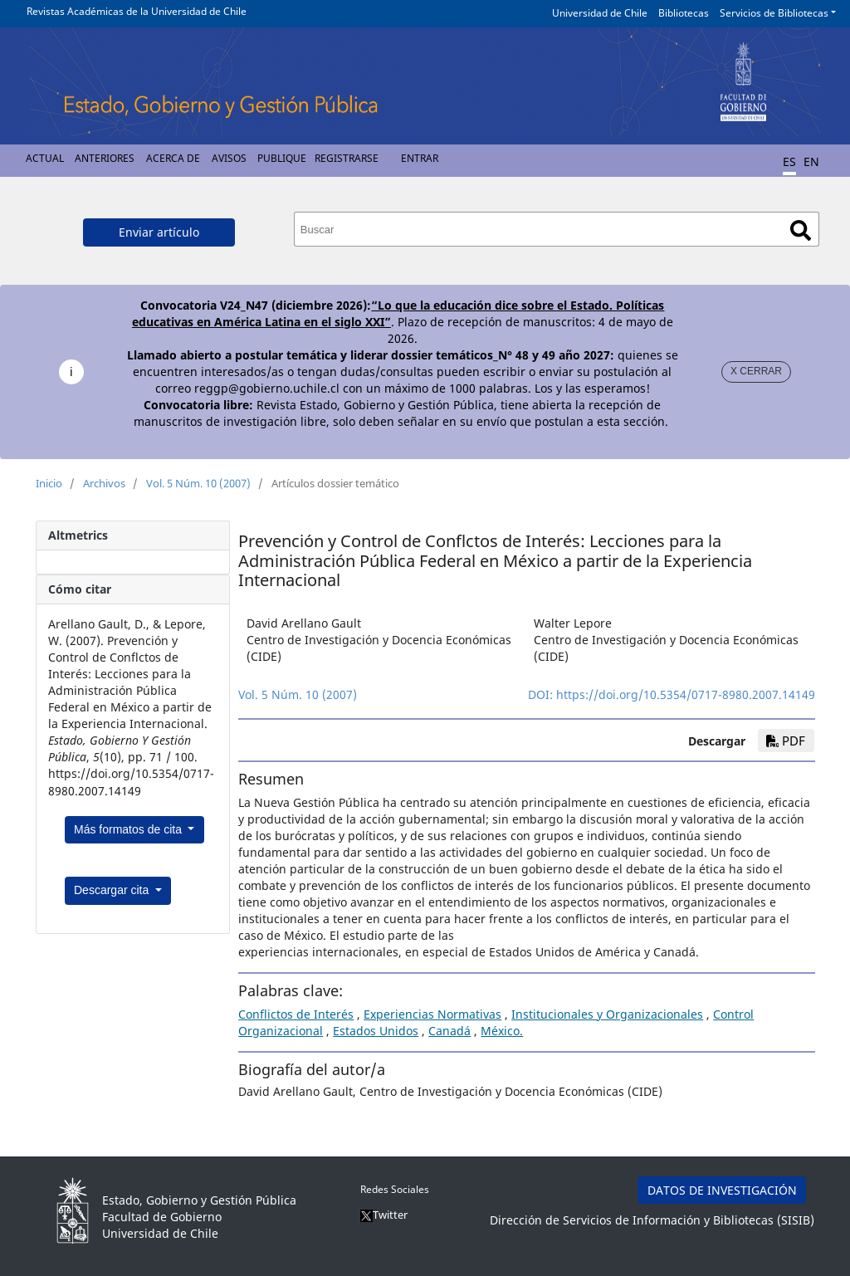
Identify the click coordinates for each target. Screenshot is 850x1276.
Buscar (800, 230)
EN (811, 161)
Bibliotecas (683, 13)
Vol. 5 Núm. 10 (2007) (198, 483)
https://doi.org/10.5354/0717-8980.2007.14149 (685, 694)
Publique (281, 158)
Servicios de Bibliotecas (774, 13)
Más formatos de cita (129, 829)
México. (502, 1031)
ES (789, 161)
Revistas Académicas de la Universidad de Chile (137, 11)
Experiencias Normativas (432, 1014)
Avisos (229, 158)
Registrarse (347, 158)
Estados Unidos (375, 1031)
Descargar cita (113, 890)
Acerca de (173, 158)
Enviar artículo (159, 232)
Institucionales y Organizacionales (607, 1014)
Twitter (384, 1214)
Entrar (419, 158)
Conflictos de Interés (296, 1014)
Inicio (49, 483)
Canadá (449, 1031)
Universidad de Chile (599, 13)
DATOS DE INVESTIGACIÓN (722, 1190)
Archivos (104, 483)
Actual (45, 158)
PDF (785, 740)
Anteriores (104, 158)
